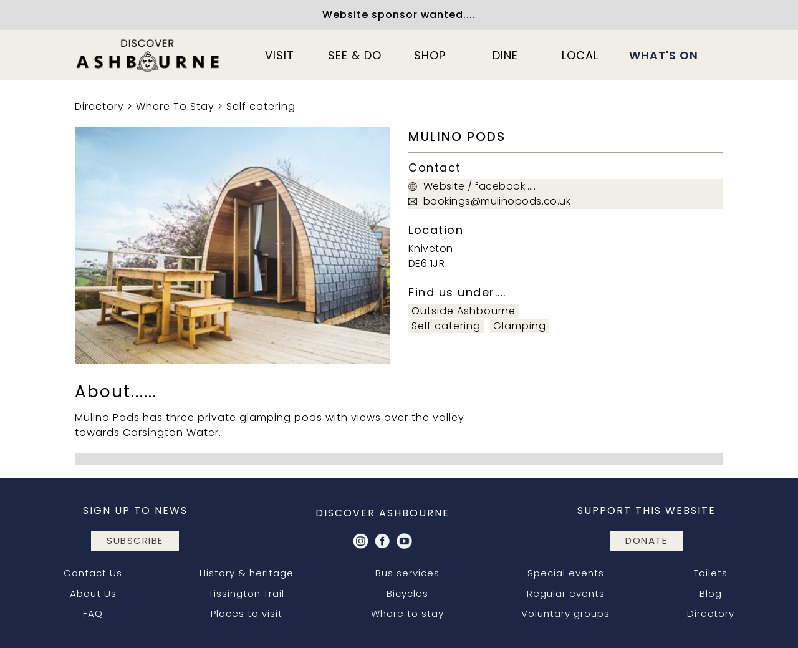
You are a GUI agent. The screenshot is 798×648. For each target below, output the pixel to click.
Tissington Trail (246, 593)
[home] (148, 55)
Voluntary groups (565, 613)
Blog (710, 593)
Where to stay (407, 613)
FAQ (93, 613)
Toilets (711, 572)
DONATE (646, 540)
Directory (99, 106)
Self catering (261, 106)
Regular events (566, 593)
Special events (565, 572)
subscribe (135, 540)
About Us (93, 593)
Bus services (407, 572)
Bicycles (407, 593)
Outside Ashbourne (463, 311)
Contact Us (93, 572)
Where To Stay (175, 106)
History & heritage (247, 572)
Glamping (519, 326)
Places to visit (246, 613)
